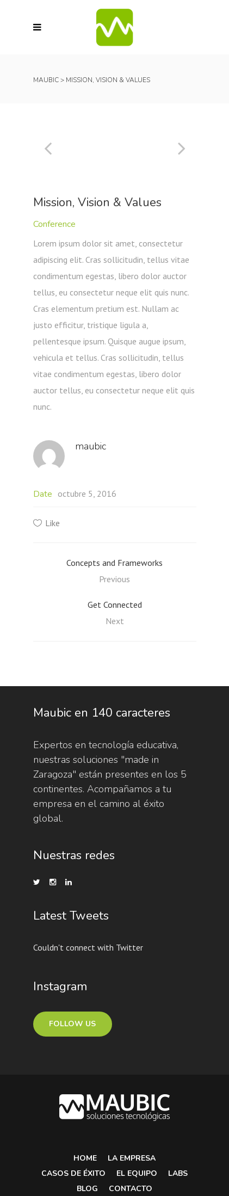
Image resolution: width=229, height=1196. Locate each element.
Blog (87, 1188)
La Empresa (132, 1158)
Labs (178, 1173)
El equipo (136, 1173)
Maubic (46, 80)
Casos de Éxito (73, 1173)
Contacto (130, 1188)
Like (52, 522)
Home (85, 1158)
